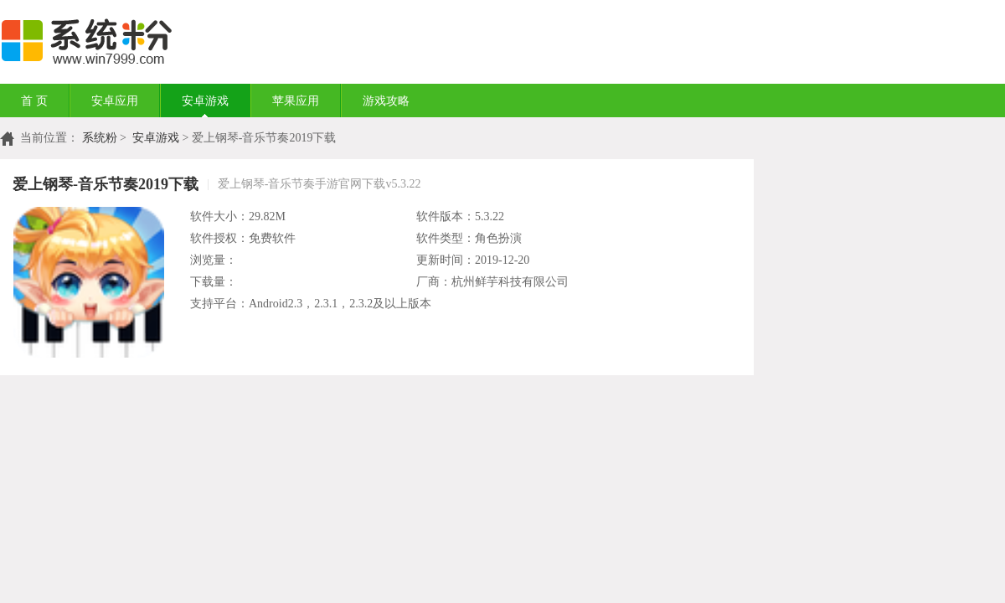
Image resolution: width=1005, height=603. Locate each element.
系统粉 (99, 137)
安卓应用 (114, 101)
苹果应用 (295, 101)
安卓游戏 (205, 101)
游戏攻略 (386, 101)
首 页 (34, 101)
